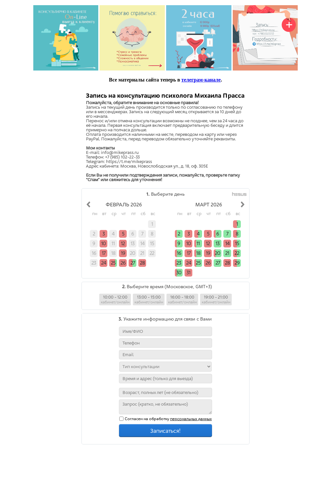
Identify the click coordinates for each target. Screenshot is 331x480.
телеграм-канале (201, 79)
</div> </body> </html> (165, 282)
